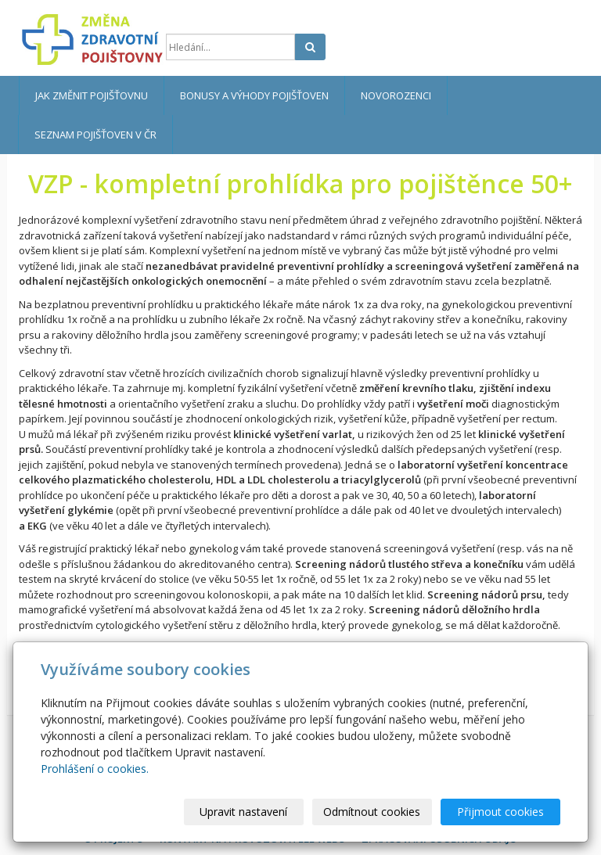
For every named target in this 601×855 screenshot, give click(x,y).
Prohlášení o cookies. (95, 768)
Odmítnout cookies (371, 811)
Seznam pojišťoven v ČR (95, 135)
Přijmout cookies (500, 811)
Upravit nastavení (243, 811)
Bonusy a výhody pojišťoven (254, 95)
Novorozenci (396, 95)
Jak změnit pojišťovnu (91, 95)
